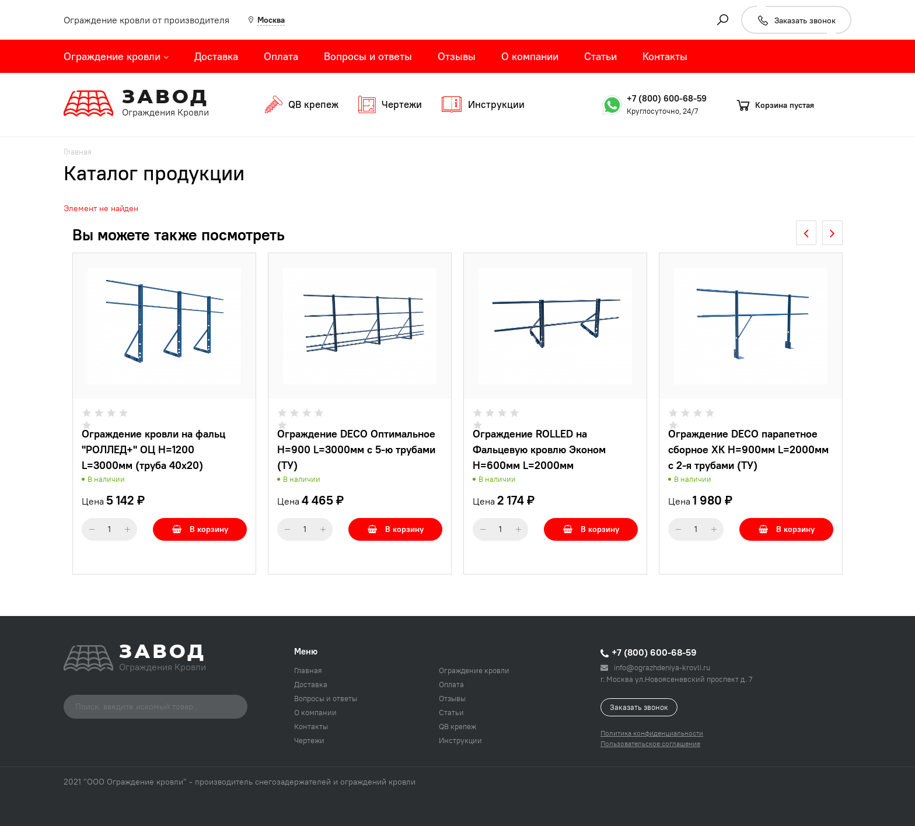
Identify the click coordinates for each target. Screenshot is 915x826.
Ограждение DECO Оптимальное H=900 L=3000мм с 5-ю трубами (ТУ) (356, 449)
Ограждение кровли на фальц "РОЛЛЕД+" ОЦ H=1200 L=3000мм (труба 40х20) (153, 449)
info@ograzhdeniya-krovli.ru (655, 667)
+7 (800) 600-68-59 (667, 98)
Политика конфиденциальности (651, 733)
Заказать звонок (639, 707)
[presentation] (806, 232)
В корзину (200, 529)
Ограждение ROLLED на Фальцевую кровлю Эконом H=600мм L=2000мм (539, 449)
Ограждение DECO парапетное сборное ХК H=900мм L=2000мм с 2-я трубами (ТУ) (748, 449)
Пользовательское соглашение (650, 743)
